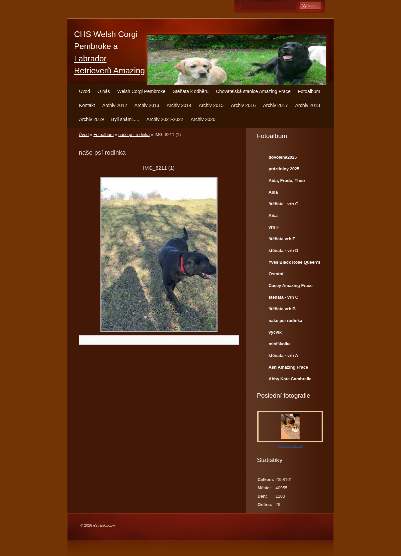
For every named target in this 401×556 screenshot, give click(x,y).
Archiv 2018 (307, 105)
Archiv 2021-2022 (164, 119)
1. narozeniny (290, 445)
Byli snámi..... (125, 119)
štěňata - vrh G (284, 203)
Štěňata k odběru (191, 91)
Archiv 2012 (114, 105)
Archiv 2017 (275, 105)
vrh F (274, 227)
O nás (103, 91)
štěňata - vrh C (283, 297)
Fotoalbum (309, 91)
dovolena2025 (283, 157)
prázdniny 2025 (284, 168)
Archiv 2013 (146, 105)
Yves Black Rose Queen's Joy (294, 264)
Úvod (84, 91)
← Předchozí (93, 339)
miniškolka (280, 343)
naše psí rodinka (134, 134)
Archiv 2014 (178, 105)
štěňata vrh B (282, 308)
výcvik (275, 332)
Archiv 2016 (243, 105)
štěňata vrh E (282, 238)
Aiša (273, 215)
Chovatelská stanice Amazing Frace (253, 91)
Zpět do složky (163, 339)
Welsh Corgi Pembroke (141, 91)
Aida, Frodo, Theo (287, 180)
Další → (229, 339)
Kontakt (87, 105)
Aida (273, 192)
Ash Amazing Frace (288, 367)
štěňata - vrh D (283, 250)
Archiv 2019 (91, 119)
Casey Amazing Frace (291, 285)
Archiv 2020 (202, 119)
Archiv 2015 (211, 105)
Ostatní (276, 273)
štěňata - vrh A (283, 355)
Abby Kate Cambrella (290, 378)
